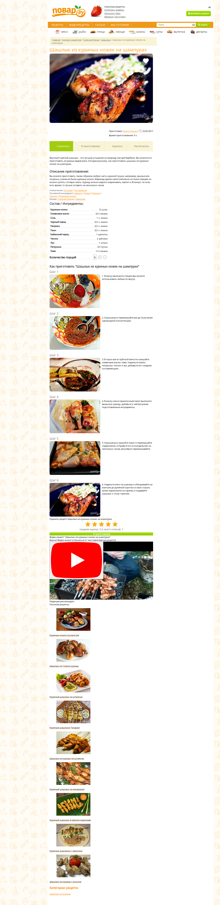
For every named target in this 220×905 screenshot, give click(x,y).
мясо (64, 32)
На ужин (68, 190)
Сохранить (62, 146)
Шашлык (80, 199)
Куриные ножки (67, 196)
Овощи (78, 193)
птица (101, 32)
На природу (80, 190)
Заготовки (119, 16)
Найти (202, 24)
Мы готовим (120, 25)
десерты (201, 32)
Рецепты (57, 25)
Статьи (100, 25)
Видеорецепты (79, 25)
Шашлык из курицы (60, 893)
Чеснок (53, 196)
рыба (82, 32)
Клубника (109, 9)
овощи (120, 32)
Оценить (116, 146)
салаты (140, 32)
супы (159, 32)
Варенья (108, 16)
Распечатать (141, 146)
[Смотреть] (76, 560)
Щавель (120, 9)
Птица (87, 193)
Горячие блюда (66, 199)
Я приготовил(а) (90, 146)
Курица (96, 193)
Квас (117, 13)
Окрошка (109, 13)
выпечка (179, 32)
